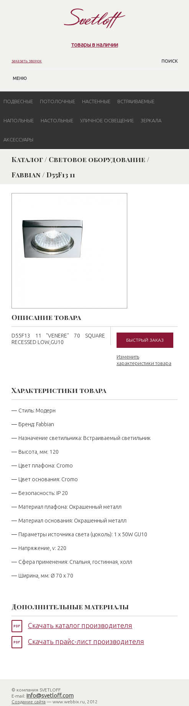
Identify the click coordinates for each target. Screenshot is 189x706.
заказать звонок (27, 60)
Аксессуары (18, 139)
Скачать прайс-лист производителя (86, 641)
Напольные (18, 120)
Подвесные (18, 101)
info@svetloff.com (50, 695)
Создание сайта (29, 701)
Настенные (96, 101)
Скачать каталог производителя (80, 625)
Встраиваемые (135, 101)
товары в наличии (94, 44)
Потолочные (57, 101)
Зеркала (151, 120)
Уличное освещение (107, 120)
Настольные (57, 120)
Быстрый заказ (145, 340)
